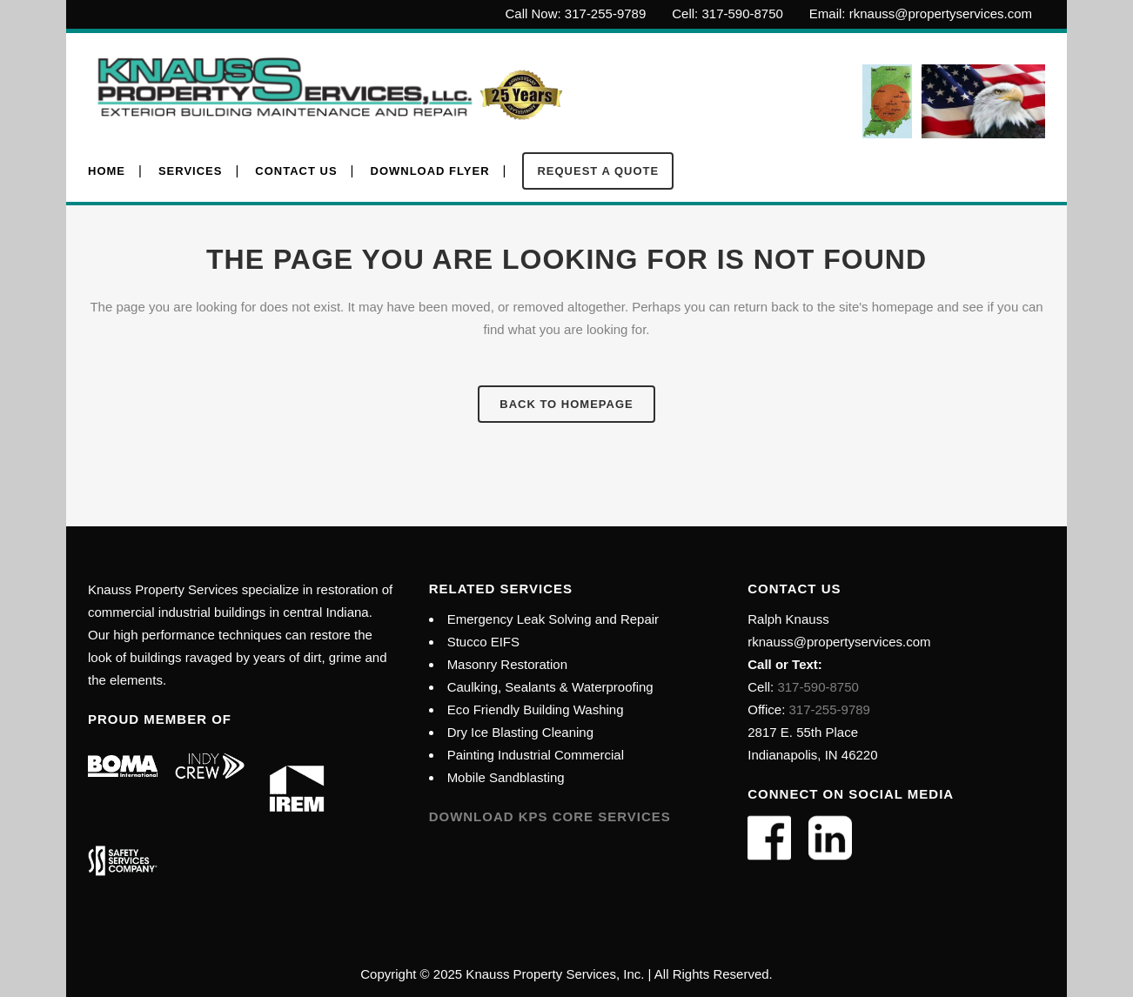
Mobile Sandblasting (506, 777)
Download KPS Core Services (550, 816)
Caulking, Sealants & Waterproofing (550, 686)
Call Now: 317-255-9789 (576, 13)
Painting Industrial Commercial (535, 754)
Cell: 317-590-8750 (727, 13)
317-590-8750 (816, 686)
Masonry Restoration (507, 664)
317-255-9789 (829, 709)
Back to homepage (566, 404)
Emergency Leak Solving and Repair (553, 619)
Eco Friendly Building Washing (535, 709)
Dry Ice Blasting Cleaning (520, 732)
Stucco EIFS (483, 641)
